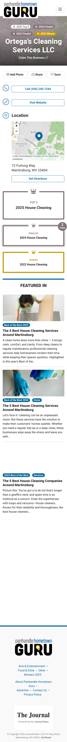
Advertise (23, 690)
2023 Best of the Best (16, 475)
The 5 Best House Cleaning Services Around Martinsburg (30, 333)
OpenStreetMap (52, 156)
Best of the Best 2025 (16, 325)
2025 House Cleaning (33, 208)
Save (56, 74)
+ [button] (16, 126)
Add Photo (14, 74)
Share (37, 74)
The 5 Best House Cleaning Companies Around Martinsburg (32, 483)
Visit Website (37, 102)
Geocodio (37, 156)
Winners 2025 (32, 674)
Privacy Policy (32, 694)
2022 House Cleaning (33, 264)
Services (38, 475)
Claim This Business (33, 57)
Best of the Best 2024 (16, 400)
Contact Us (40, 690)
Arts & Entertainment (32, 666)
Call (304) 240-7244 (38, 89)
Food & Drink (26, 670)
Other (41, 670)
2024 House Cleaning (33, 237)
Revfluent (46, 737)
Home (37, 400)
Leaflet (15, 156)
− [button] (16, 131)
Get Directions (38, 178)
